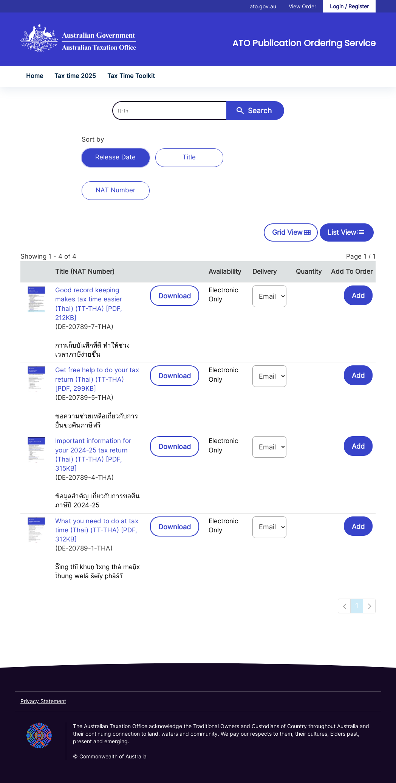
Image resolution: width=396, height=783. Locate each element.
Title (189, 157)
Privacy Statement (43, 701)
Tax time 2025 (75, 76)
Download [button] (178, 295)
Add (358, 295)
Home (34, 76)
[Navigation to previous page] (344, 606)
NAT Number (115, 190)
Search (253, 110)
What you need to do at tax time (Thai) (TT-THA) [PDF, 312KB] (96, 530)
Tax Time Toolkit (131, 76)
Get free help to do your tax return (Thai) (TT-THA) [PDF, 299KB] (97, 379)
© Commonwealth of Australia (110, 756)
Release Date (115, 157)
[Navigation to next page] (369, 606)
